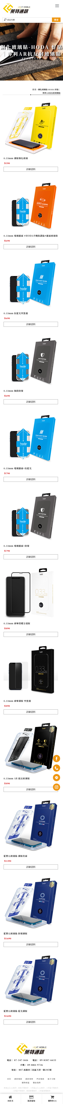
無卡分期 (51, 1079)
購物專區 (26, 1082)
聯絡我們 (37, 1082)
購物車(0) (52, 1098)
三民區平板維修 (19, 1090)
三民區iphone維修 (37, 1088)
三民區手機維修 (52, 1088)
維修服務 (18, 1079)
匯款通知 (31, 1098)
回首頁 (10, 1098)
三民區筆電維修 (44, 1090)
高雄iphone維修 (10, 1088)
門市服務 (40, 1079)
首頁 (34, 89)
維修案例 (29, 1079)
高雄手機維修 (23, 1088)
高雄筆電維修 (31, 1090)
